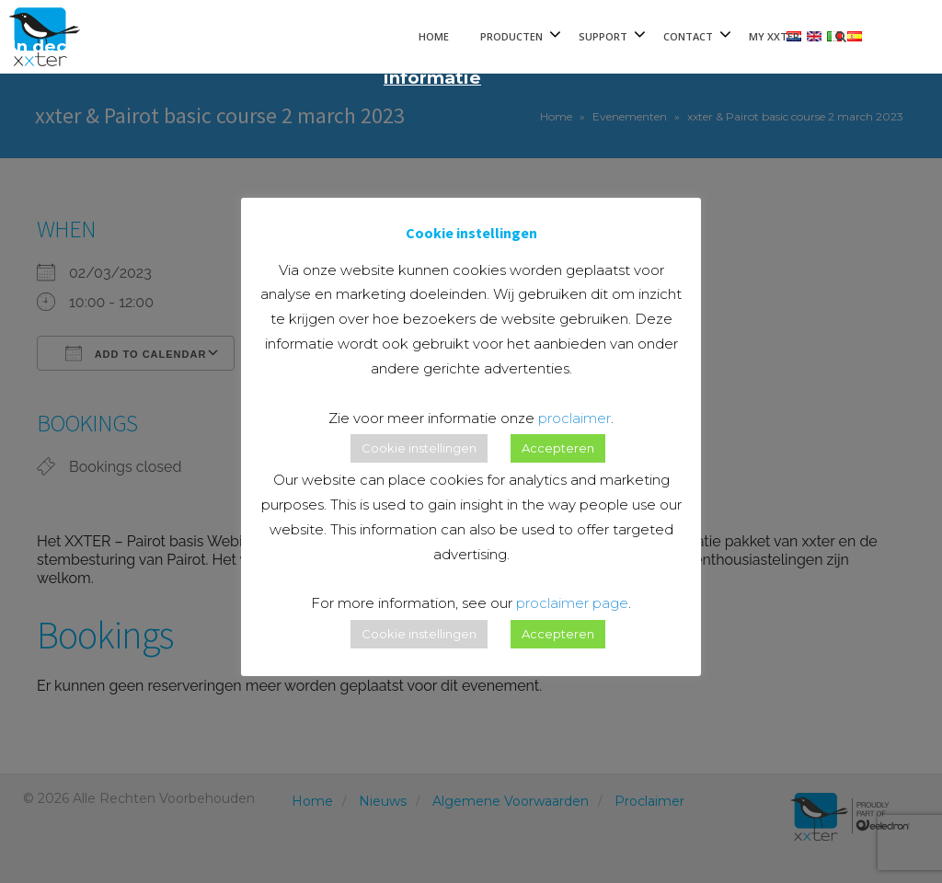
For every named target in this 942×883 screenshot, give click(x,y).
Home (434, 36)
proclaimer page (572, 603)
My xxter (774, 36)
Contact (688, 36)
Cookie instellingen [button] (419, 448)
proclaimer (574, 418)
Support (603, 36)
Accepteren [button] (558, 448)
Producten (511, 36)
